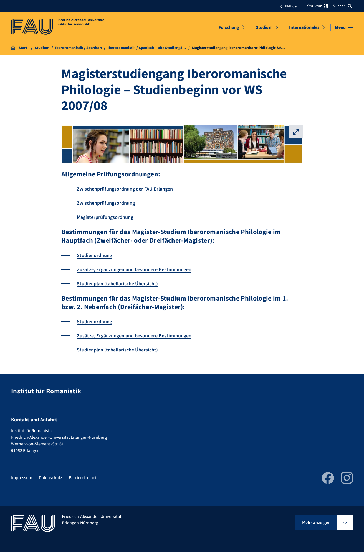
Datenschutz (50, 478)
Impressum (21, 478)
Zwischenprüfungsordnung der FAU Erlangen (125, 189)
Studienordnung (94, 255)
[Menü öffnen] (344, 27)
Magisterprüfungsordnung (105, 217)
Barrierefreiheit (83, 478)
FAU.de (288, 6)
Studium (264, 27)
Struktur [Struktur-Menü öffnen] (317, 6)
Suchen (342, 6)
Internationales (304, 27)
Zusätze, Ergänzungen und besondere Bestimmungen (134, 269)
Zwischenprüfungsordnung (106, 203)
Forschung (229, 27)
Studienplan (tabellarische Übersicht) (117, 283)
